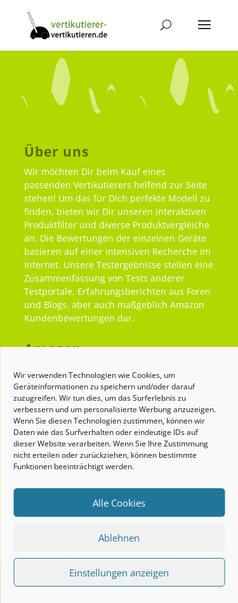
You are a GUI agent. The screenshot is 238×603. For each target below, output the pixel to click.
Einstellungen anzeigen (119, 572)
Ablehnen (119, 537)
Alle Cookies (119, 502)
